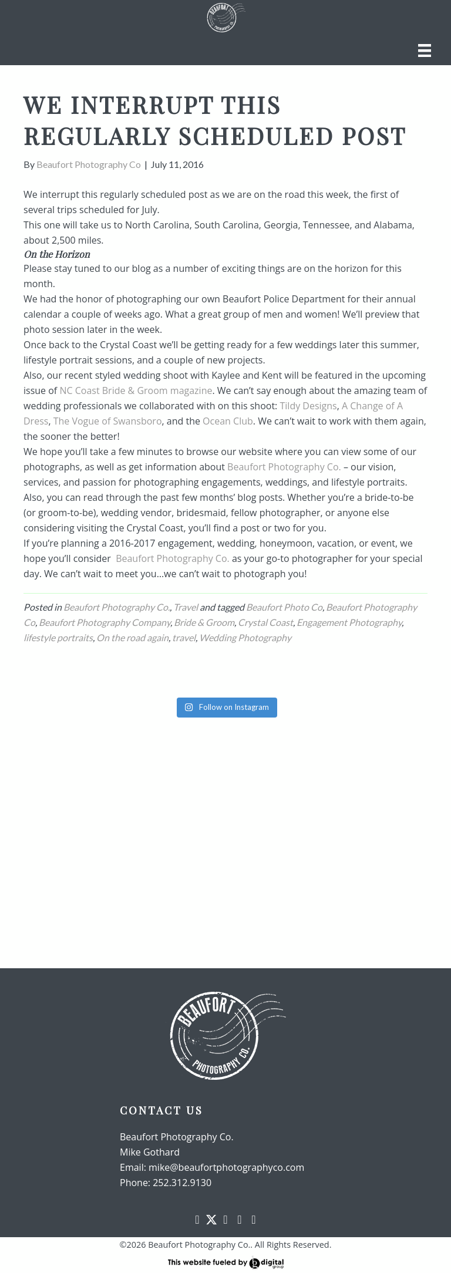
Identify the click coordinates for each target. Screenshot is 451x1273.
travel (184, 637)
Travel (185, 606)
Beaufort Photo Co (284, 606)
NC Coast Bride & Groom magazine (135, 390)
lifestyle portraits (58, 637)
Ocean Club (228, 421)
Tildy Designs (308, 405)
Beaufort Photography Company (104, 622)
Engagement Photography (349, 622)
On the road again (132, 637)
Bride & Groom (204, 622)
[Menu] (424, 50)
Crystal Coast (265, 622)
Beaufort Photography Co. (284, 466)
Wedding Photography (245, 637)
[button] (197, 1219)
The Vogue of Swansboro (107, 421)
